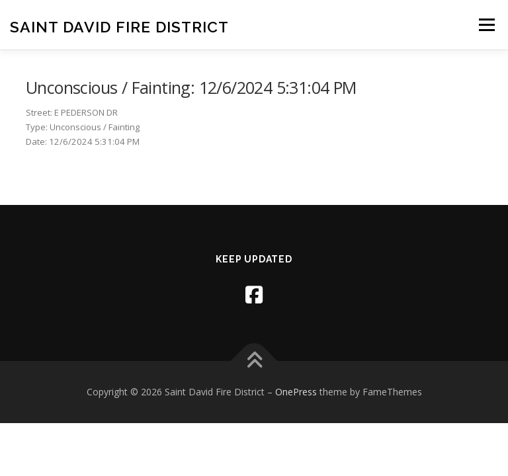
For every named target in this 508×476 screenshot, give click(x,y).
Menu (486, 24)
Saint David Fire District (119, 26)
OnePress (296, 391)
